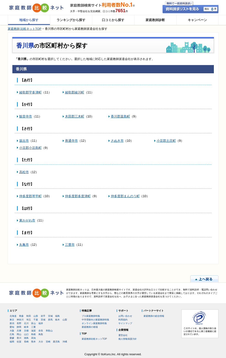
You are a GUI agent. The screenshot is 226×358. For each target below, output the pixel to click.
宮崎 (48, 341)
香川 (19, 338)
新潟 (12, 323)
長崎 (26, 341)
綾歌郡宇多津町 (30, 92)
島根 (33, 334)
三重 (33, 327)
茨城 (43, 319)
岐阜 (26, 327)
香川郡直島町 (120, 116)
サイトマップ (125, 323)
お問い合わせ (125, 316)
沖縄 (65, 341)
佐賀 (19, 341)
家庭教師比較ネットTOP (94, 339)
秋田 (28, 316)
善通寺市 (71, 140)
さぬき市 (117, 140)
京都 (26, 330)
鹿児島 (56, 341)
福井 (40, 323)
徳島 (26, 338)
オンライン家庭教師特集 (94, 323)
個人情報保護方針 (127, 339)
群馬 (50, 319)
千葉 (35, 319)
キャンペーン (197, 20)
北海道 (13, 316)
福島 (57, 316)
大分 (40, 341)
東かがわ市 (27, 220)
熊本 (33, 341)
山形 (35, 316)
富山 (33, 323)
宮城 (50, 316)
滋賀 (33, 330)
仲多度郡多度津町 (78, 196)
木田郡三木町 (74, 116)
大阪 (12, 330)
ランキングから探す (71, 20)
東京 (12, 319)
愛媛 (12, 338)
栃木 (57, 319)
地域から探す (28, 20)
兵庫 (19, 330)
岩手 (43, 316)
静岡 (19, 327)
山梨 (65, 319)
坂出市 (24, 140)
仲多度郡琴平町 (30, 196)
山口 (26, 334)
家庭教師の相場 (90, 327)
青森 (21, 316)
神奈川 (20, 319)
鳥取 (40, 334)
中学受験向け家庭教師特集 (95, 319)
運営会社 (123, 335)
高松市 (24, 172)
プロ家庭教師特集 (91, 316)
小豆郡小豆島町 (30, 148)
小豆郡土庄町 (166, 140)
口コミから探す (113, 20)
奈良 (40, 330)
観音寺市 (25, 116)
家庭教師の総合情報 (154, 316)
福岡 (12, 341)
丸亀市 (24, 244)
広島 (12, 334)
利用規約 (123, 319)
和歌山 (49, 330)
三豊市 (70, 244)
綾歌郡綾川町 (74, 92)
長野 (19, 323)
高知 (33, 338)
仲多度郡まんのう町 (125, 196)
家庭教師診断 (155, 20)
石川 (26, 323)
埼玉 (28, 319)
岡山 (19, 334)
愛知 (12, 327)
